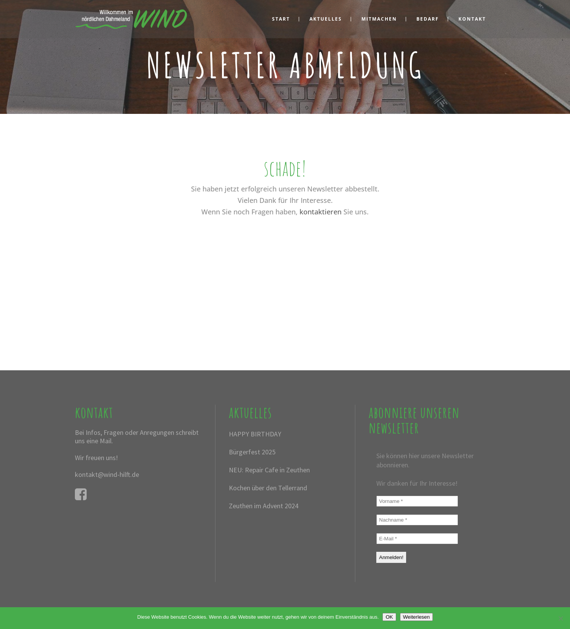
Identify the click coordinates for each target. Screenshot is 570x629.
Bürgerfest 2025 (252, 451)
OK (389, 617)
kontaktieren (321, 211)
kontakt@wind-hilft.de (107, 474)
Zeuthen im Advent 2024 (263, 505)
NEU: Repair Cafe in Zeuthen (269, 469)
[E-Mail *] (417, 538)
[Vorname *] (417, 501)
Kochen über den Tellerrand (268, 487)
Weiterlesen (416, 617)
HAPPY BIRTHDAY (255, 434)
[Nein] (560, 618)
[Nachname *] (417, 519)
